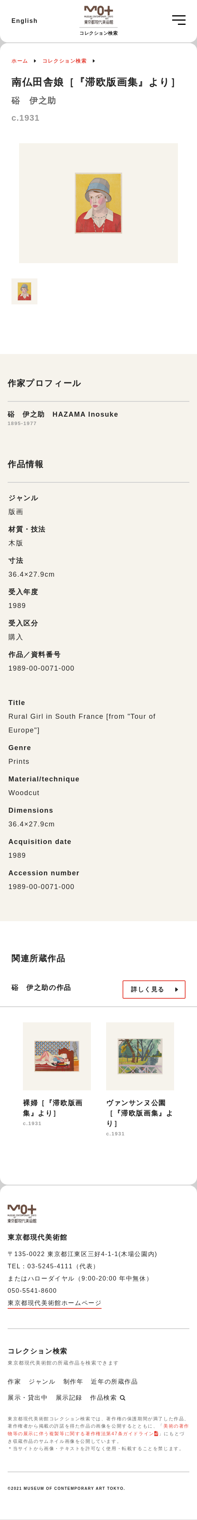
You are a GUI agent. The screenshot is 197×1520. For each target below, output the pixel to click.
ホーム (19, 61)
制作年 (73, 1381)
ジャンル (42, 1381)
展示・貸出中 (28, 1397)
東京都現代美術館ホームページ (55, 1303)
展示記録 (69, 1397)
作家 (14, 1381)
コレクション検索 (64, 61)
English (24, 21)
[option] (98, 207)
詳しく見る (148, 989)
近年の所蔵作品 (114, 1381)
